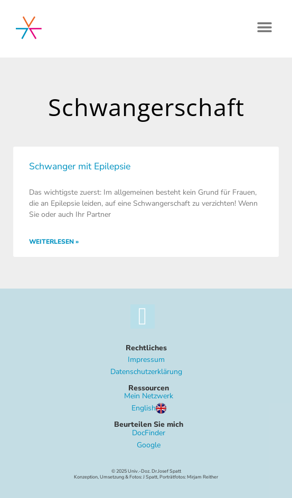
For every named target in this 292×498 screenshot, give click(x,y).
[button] (264, 27)
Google (149, 445)
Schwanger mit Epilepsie (79, 166)
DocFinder (148, 433)
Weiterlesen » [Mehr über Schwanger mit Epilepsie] (54, 241)
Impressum (146, 360)
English (148, 408)
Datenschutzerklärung (146, 372)
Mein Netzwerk (148, 396)
